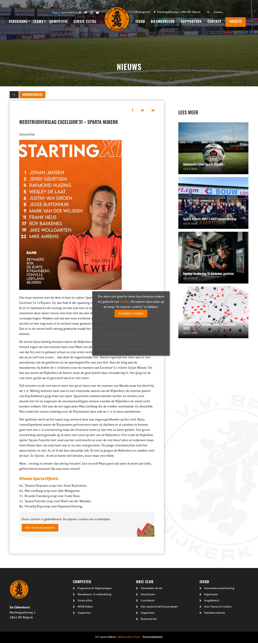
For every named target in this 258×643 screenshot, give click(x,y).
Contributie (148, 600)
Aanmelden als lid (151, 588)
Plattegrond (143, 12)
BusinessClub (149, 619)
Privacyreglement (152, 636)
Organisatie (148, 612)
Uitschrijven (148, 594)
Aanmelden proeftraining (219, 588)
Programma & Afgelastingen (95, 588)
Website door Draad (129, 636)
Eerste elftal (85, 600)
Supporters (84, 612)
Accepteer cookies (131, 313)
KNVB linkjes (85, 606)
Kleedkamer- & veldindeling (94, 594)
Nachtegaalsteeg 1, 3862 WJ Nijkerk (178, 12)
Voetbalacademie (214, 612)
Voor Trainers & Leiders (218, 606)
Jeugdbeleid (211, 600)
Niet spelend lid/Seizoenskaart (159, 606)
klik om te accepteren (40, 527)
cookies (125, 302)
